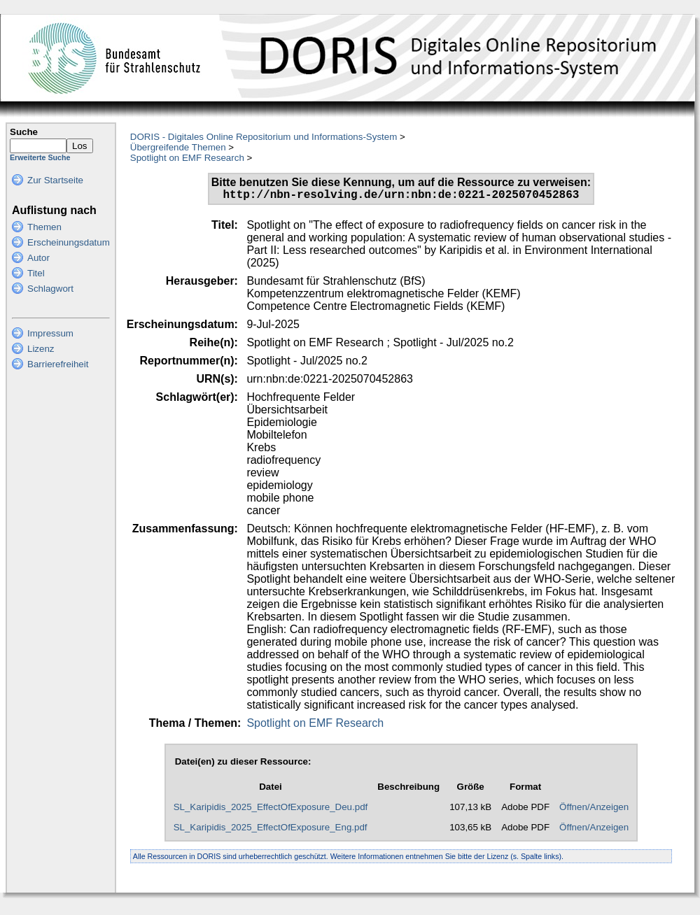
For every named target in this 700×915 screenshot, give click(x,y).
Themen (44, 227)
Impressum (50, 333)
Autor (38, 258)
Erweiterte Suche (40, 157)
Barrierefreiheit (57, 364)
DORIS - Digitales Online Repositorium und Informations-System (263, 137)
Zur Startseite (55, 180)
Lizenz (41, 348)
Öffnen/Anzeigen (594, 809)
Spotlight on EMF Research (187, 157)
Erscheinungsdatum (68, 242)
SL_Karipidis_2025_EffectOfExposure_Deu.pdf (271, 809)
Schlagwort (50, 288)
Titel (36, 273)
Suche (24, 132)
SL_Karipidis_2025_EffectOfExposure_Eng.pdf (271, 830)
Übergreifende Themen (178, 147)
